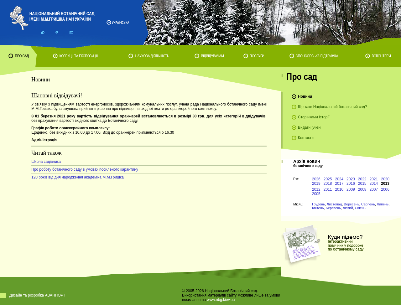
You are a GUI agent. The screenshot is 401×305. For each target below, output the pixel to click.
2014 (374, 183)
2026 (316, 179)
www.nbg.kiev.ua (221, 299)
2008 (362, 189)
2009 (350, 189)
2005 (316, 194)
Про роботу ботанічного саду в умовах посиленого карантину (84, 169)
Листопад (334, 204)
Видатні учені (309, 127)
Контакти (306, 138)
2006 (385, 189)
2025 (328, 179)
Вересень (351, 204)
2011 (328, 189)
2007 (374, 189)
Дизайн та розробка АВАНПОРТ (37, 295)
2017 (339, 183)
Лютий (348, 208)
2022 (362, 179)
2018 (328, 183)
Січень (360, 208)
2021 (374, 179)
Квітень (318, 208)
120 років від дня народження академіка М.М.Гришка (77, 177)
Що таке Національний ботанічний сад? (332, 107)
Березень (333, 208)
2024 (339, 179)
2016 (350, 183)
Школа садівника (46, 161)
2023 (350, 179)
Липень (382, 204)
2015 (362, 183)
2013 (385, 183)
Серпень (368, 204)
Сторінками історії (314, 117)
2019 (316, 183)
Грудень (318, 204)
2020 (385, 179)
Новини (305, 96)
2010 (339, 189)
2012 (316, 189)
